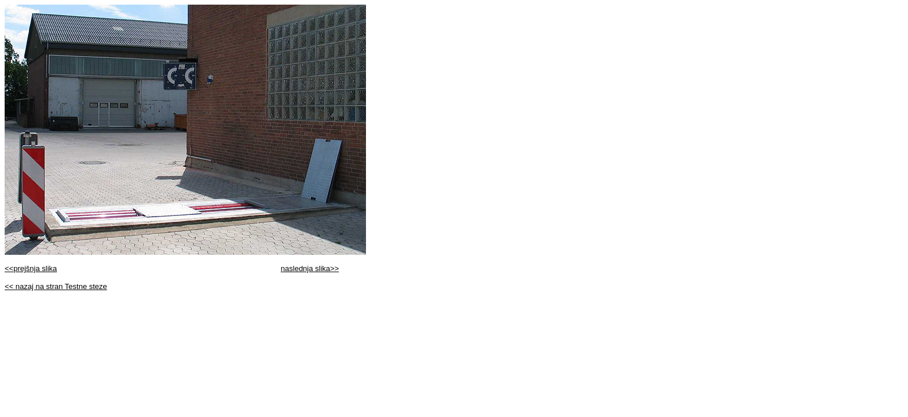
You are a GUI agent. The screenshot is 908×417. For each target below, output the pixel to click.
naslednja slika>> (310, 268)
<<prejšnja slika (31, 268)
